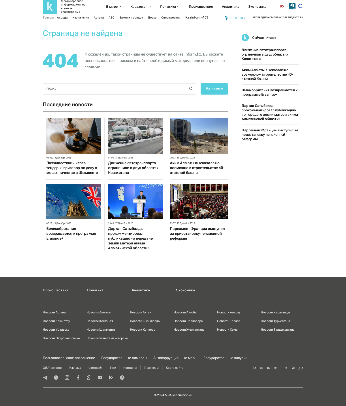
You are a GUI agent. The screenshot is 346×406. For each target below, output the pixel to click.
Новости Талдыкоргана (278, 329)
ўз (293, 367)
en (276, 367)
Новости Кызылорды (145, 321)
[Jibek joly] (235, 17)
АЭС (112, 17)
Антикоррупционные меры (175, 358)
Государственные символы (124, 358)
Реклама (75, 367)
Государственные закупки (225, 358)
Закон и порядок (131, 17)
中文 (285, 367)
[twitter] (56, 378)
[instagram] (67, 378)
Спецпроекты (171, 17)
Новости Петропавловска (61, 338)
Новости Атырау (229, 312)
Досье (152, 17)
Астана (98, 17)
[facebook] (78, 378)
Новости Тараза (229, 321)
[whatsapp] (89, 378)
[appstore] (122, 378)
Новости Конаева (142, 329)
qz (261, 367)
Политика (95, 290)
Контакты (130, 367)
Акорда (62, 17)
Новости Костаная (99, 321)
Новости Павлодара (188, 321)
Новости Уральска (56, 329)
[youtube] (100, 378)
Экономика (185, 290)
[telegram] (45, 378)
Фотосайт (95, 367)
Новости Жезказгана (189, 329)
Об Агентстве (52, 367)
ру (268, 367)
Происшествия (55, 290)
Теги (113, 367)
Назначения (80, 17)
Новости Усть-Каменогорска (107, 338)
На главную (214, 88)
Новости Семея (228, 329)
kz (254, 367)
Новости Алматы (98, 312)
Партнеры (151, 367)
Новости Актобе (185, 312)
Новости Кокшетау (56, 321)
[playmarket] (111, 378)
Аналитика (141, 290)
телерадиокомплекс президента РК (278, 17)
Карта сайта (174, 367)
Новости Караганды (275, 312)
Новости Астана (54, 312)
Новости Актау (140, 312)
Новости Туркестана (275, 321)
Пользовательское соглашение (69, 358)
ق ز (301, 367)
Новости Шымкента (100, 329)
